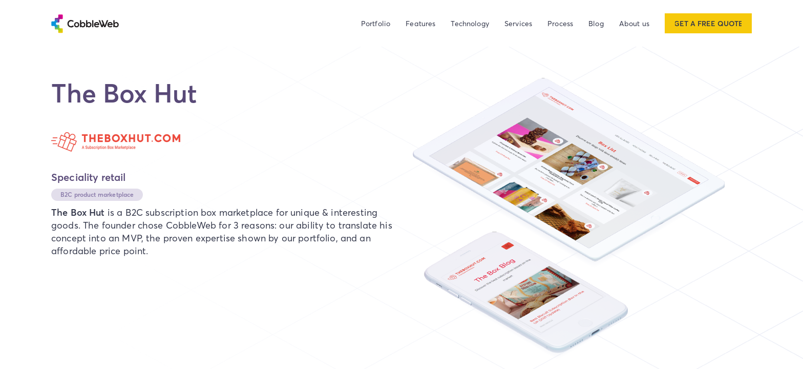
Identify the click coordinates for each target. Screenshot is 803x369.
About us (634, 23)
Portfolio (375, 23)
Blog (596, 23)
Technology (470, 23)
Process (560, 23)
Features (420, 23)
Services (518, 23)
